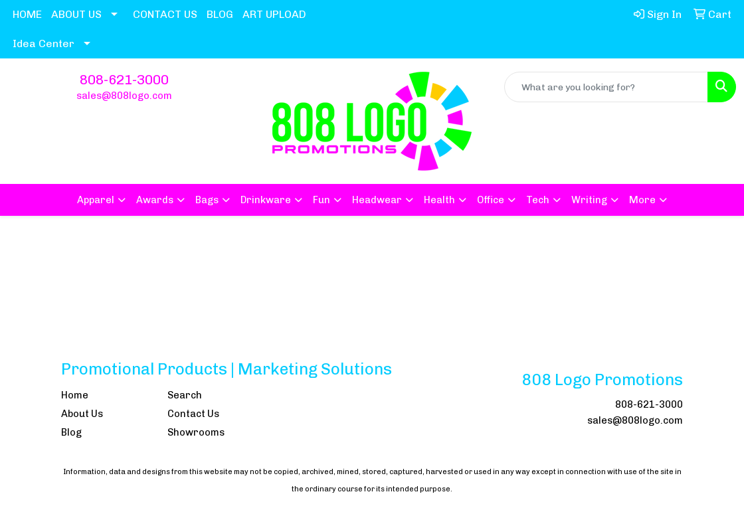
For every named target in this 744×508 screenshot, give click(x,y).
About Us (82, 414)
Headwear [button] (377, 200)
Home (74, 395)
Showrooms (196, 432)
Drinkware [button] (265, 200)
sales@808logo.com (124, 96)
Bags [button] (207, 200)
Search (184, 395)
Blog (71, 432)
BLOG (220, 14)
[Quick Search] (606, 87)
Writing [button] (589, 200)
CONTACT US (165, 14)
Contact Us (193, 414)
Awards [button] (154, 200)
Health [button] (439, 200)
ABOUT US (76, 14)
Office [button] (490, 200)
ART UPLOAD (274, 14)
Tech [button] (537, 200)
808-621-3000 (124, 80)
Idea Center (43, 43)
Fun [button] (321, 200)
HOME (27, 14)
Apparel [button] (95, 200)
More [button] (642, 200)
